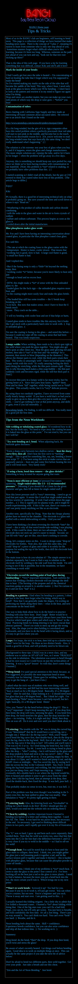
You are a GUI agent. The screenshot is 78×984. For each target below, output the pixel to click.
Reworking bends (14, 410)
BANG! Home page (39, 27)
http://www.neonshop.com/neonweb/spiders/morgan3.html (34, 123)
